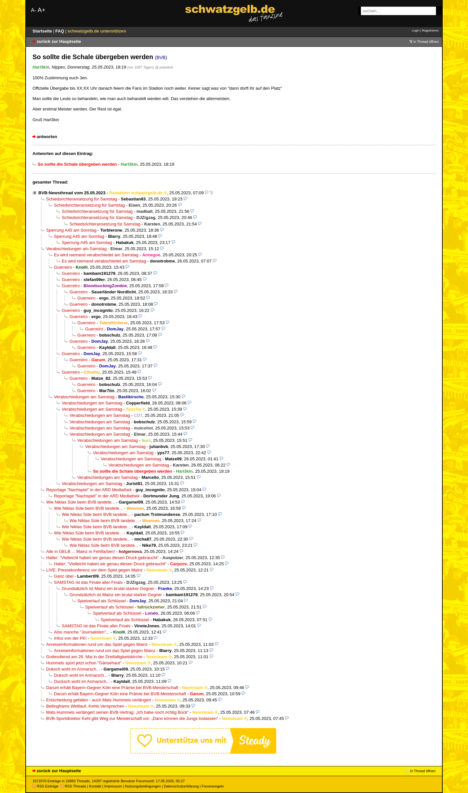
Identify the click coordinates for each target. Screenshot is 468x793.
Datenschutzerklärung (181, 786)
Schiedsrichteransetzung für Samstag (81, 199)
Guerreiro (63, 267)
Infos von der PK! (70, 638)
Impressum (113, 786)
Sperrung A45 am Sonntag (71, 230)
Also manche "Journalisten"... (82, 632)
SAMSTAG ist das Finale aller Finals (88, 582)
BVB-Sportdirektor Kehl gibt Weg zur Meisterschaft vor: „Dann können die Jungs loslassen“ (132, 718)
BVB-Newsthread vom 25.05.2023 (71, 192)
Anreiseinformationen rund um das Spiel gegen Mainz (97, 644)
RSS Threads (73, 786)
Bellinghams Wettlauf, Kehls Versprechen (85, 706)
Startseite (42, 31)
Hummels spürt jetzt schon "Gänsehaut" (84, 662)
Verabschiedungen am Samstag (76, 248)
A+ (41, 9)
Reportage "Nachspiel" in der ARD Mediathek (89, 489)
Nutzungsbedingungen (143, 786)
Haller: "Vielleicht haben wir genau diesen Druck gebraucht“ (102, 557)
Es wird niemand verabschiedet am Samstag (96, 254)
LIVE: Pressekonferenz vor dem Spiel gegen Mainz (94, 570)
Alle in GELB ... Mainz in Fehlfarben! (80, 551)
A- (33, 10)
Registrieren (430, 30)
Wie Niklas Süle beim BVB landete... (80, 502)
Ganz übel (63, 576)
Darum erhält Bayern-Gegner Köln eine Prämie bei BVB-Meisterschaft (112, 687)
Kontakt (95, 786)
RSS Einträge (45, 786)
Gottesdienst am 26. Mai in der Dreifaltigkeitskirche (94, 656)
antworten (47, 136)
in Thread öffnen (426, 42)
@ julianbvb (164, 67)
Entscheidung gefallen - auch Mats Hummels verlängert (98, 699)
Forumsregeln (213, 786)
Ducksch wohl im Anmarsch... (82, 681)
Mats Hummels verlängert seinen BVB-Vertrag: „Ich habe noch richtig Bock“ (117, 712)
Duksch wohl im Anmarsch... (73, 669)
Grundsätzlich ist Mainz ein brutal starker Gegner (108, 588)
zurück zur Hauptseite (59, 41)
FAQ (60, 31)
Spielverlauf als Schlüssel (101, 600)
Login (415, 30)
